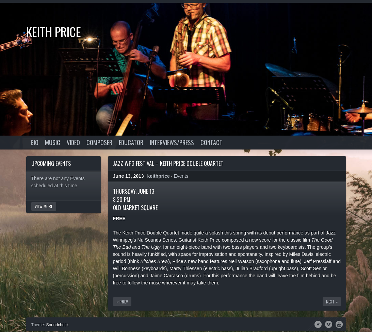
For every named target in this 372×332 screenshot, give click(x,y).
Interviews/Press (172, 142)
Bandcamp (318, 324)
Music (52, 142)
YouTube (339, 324)
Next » (332, 301)
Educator (131, 142)
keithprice (158, 176)
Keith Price (53, 31)
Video (73, 142)
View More (44, 206)
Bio (34, 142)
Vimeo (328, 324)
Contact (211, 142)
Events (181, 176)
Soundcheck (57, 324)
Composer (99, 142)
